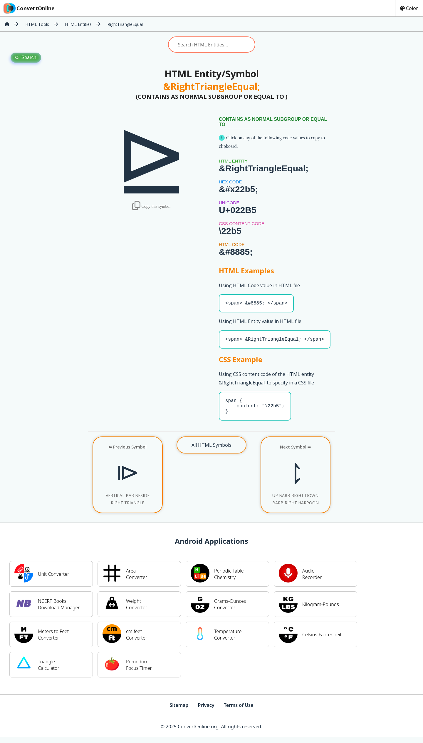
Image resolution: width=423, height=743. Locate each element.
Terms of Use (239, 711)
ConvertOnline (28, 8)
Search (25, 57)
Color (409, 8)
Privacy (206, 711)
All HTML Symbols (211, 451)
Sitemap (178, 711)
